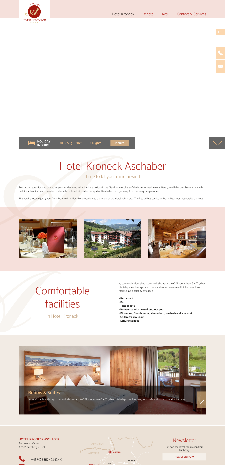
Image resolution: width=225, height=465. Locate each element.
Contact (110, 462)
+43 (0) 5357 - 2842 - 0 (46, 406)
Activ (165, 15)
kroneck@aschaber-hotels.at (51, 413)
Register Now (184, 404)
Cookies (200, 462)
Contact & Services (191, 15)
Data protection (177, 462)
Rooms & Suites (44, 340)
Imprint (140, 462)
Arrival (92, 462)
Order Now (184, 441)
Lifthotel (148, 15)
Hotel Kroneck (123, 15)
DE (220, 32)
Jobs (125, 462)
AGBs (155, 462)
